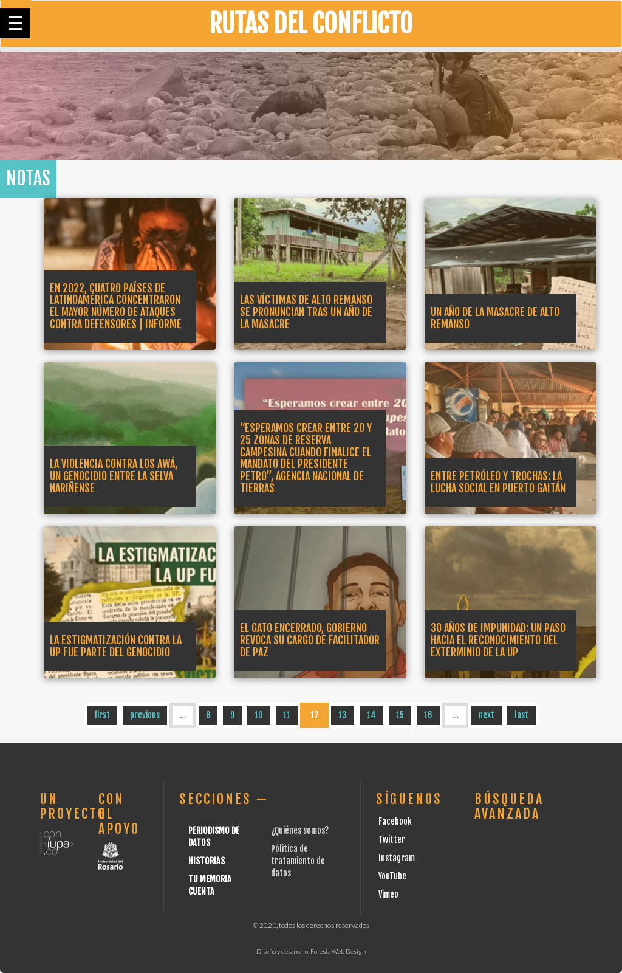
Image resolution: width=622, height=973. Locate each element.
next (486, 715)
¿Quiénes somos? (300, 830)
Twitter (391, 839)
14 (371, 715)
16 (428, 715)
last (521, 715)
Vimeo (388, 894)
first (102, 715)
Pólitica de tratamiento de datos (298, 861)
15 (400, 715)
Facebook (395, 821)
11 (286, 715)
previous (145, 715)
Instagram (396, 858)
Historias (206, 861)
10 (259, 715)
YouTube (392, 876)
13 (342, 715)
